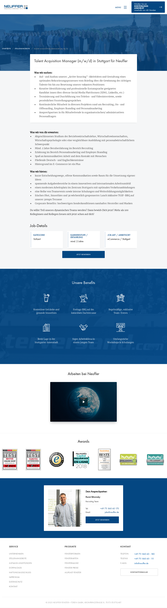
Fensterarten (71, 558)
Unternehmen (16, 553)
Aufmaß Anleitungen (20, 563)
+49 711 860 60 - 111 (144, 558)
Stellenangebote (18, 558)
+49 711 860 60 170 (109, 508)
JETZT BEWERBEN (102, 520)
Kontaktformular (139, 572)
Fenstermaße (72, 563)
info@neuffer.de (141, 563)
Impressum (14, 577)
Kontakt (13, 586)
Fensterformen (72, 553)
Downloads (15, 567)
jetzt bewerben (83, 254)
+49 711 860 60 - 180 (144, 553)
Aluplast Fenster (73, 572)
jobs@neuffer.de (112, 512)
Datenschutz (16, 582)
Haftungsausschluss (20, 572)
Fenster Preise (71, 567)
